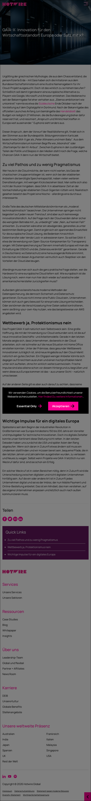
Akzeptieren (60, 406)
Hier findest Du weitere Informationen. (60, 396)
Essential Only (27, 406)
